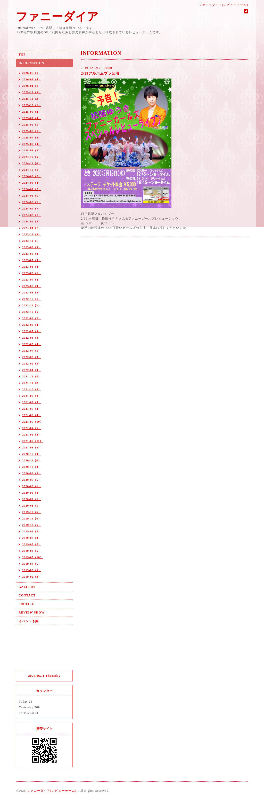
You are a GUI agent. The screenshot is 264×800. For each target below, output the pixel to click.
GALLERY (27, 587)
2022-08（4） (31, 324)
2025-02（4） (31, 143)
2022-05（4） (31, 344)
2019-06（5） (31, 550)
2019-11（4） (31, 518)
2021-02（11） (32, 440)
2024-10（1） (31, 169)
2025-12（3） (31, 92)
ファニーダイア (57, 16)
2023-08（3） (31, 253)
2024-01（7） (31, 227)
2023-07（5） (31, 260)
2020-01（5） (31, 505)
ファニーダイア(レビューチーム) (51, 791)
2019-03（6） (31, 570)
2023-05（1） (31, 273)
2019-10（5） (31, 524)
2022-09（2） (31, 318)
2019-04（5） (31, 563)
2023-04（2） (31, 279)
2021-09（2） (31, 395)
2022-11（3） (31, 305)
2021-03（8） (31, 434)
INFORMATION (31, 63)
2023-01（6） (31, 292)
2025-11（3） (31, 98)
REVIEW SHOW (32, 612)
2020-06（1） (31, 486)
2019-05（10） (32, 557)
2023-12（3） (31, 234)
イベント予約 (29, 621)
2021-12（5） (31, 376)
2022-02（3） (31, 363)
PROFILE (26, 604)
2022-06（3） (31, 337)
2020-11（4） (31, 460)
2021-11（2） (31, 382)
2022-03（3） (31, 357)
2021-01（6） (31, 447)
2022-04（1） (31, 350)
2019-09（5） (31, 531)
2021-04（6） (31, 428)
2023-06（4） (31, 266)
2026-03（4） (31, 79)
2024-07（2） (31, 189)
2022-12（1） (31, 298)
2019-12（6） (31, 512)
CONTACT (27, 595)
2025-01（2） (31, 150)
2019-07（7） (31, 544)
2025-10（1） (31, 105)
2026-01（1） (31, 85)
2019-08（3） (31, 537)
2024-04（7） (31, 208)
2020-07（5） (31, 479)
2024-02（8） (31, 221)
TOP (22, 54)
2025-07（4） (31, 118)
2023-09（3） (31, 247)
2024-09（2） (31, 176)
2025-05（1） (31, 131)
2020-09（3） (31, 473)
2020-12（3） (31, 453)
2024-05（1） (31, 202)
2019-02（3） (31, 576)
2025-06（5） (31, 124)
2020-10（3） (31, 466)
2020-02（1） (31, 499)
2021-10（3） (31, 389)
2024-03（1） (31, 214)
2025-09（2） (31, 111)
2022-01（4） (31, 369)
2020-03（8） (31, 492)
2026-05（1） (31, 72)
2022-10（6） (31, 311)
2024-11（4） (31, 163)
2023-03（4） (31, 286)
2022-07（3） (31, 331)
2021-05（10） (32, 421)
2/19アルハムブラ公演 (100, 73)
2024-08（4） (31, 182)
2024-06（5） (31, 195)
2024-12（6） (31, 156)
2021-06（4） (31, 415)
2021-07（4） (31, 408)
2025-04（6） (31, 137)
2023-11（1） (31, 240)
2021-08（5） (31, 402)
